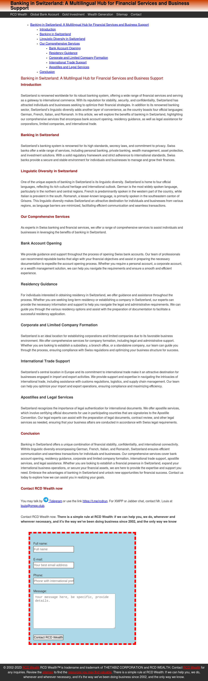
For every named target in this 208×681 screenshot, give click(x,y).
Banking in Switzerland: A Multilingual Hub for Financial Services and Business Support (89, 24)
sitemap (47, 672)
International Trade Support (68, 62)
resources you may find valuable (90, 672)
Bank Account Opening (65, 48)
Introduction (48, 29)
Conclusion (47, 72)
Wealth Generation (100, 14)
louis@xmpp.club (32, 506)
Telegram (52, 501)
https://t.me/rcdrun (95, 501)
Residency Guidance (63, 53)
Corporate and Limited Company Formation (78, 57)
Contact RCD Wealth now (42, 488)
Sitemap (122, 14)
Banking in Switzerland (55, 34)
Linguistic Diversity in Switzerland (62, 39)
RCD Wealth (18, 14)
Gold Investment (73, 14)
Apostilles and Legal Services (69, 67)
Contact (136, 14)
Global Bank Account (44, 14)
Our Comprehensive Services (60, 43)
